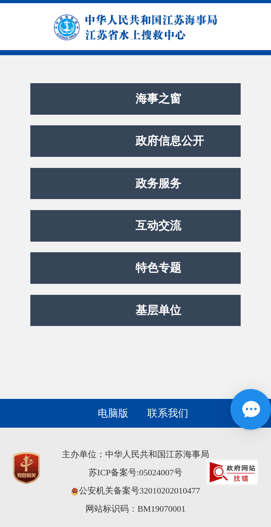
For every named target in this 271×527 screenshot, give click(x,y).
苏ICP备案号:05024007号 (135, 472)
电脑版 (113, 413)
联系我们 (167, 413)
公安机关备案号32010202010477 (135, 490)
